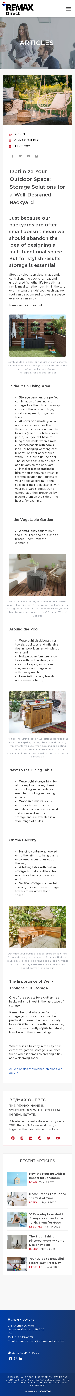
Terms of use (48, 1383)
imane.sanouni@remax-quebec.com (40, 1341)
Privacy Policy (29, 1383)
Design (17, 134)
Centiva (44, 1391)
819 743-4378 (24, 1337)
